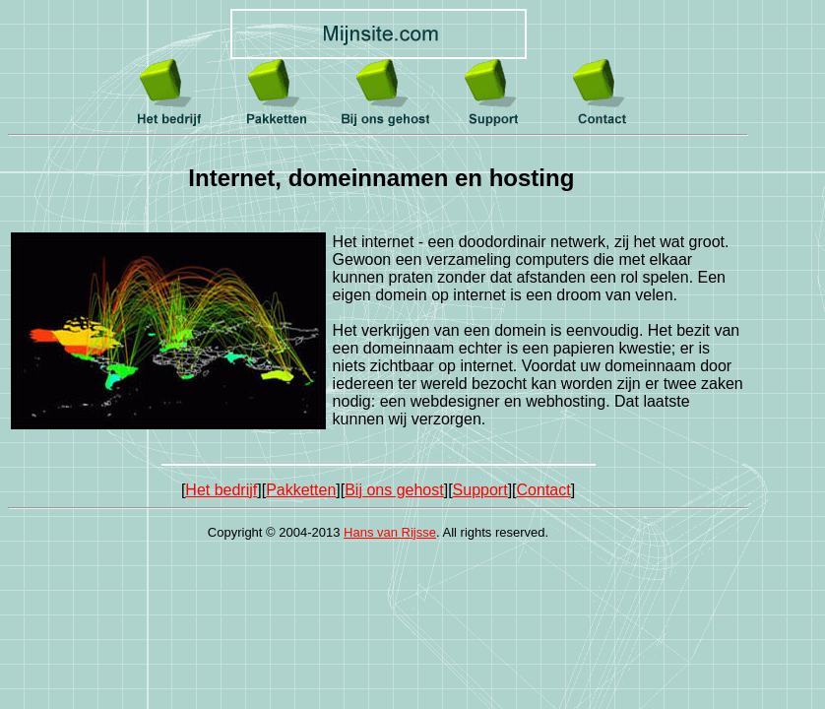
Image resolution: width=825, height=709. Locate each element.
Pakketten (301, 490)
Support (480, 490)
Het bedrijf (221, 490)
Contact (544, 490)
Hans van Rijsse (390, 532)
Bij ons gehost (394, 490)
